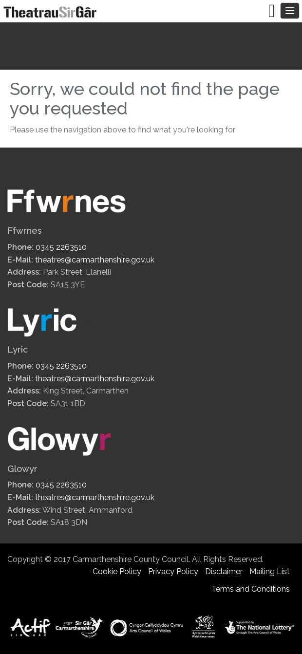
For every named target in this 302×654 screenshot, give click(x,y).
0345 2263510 (61, 247)
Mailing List (269, 571)
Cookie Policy (117, 571)
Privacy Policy (173, 571)
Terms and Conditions (250, 589)
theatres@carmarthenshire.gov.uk (94, 259)
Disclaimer (224, 571)
